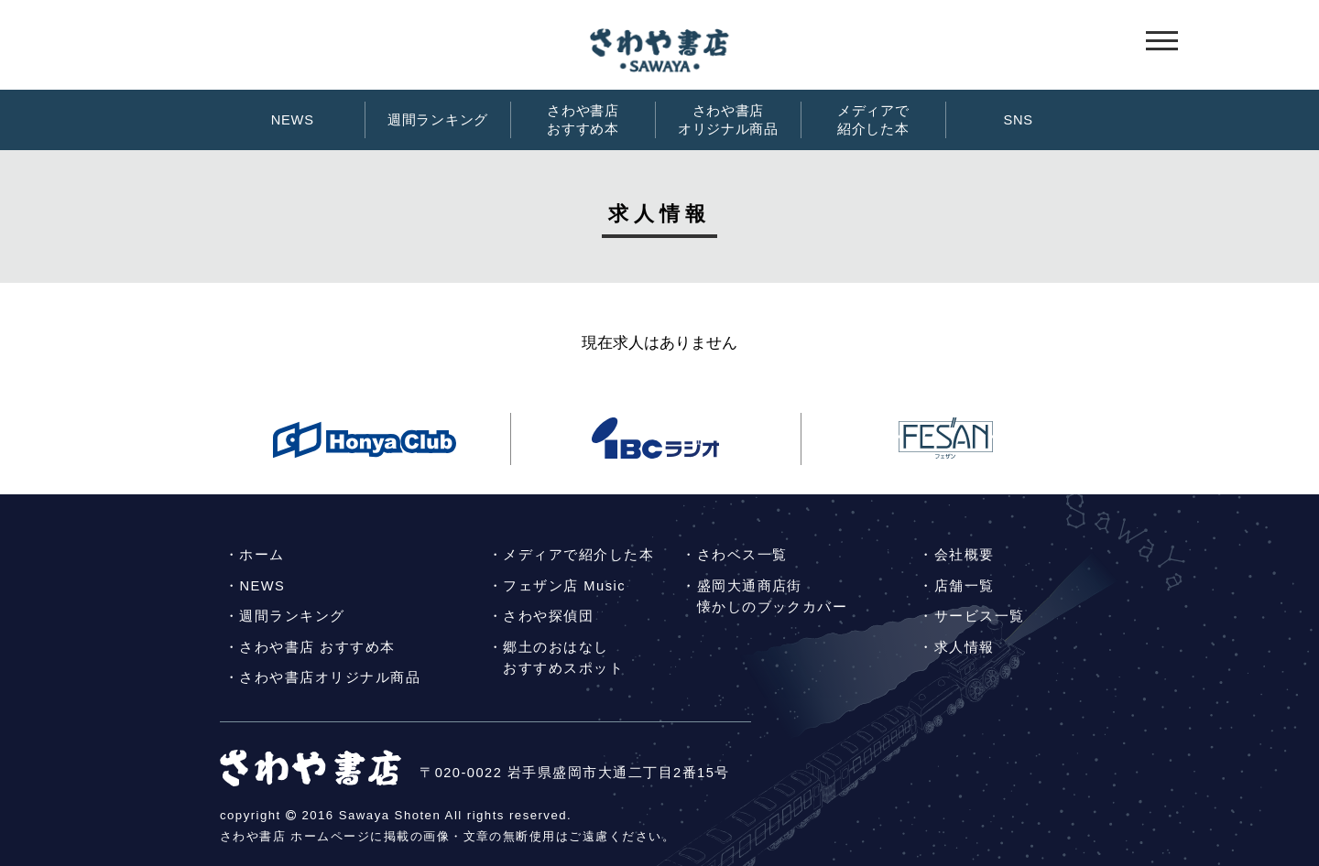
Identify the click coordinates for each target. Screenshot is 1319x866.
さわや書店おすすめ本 (583, 119)
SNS (1017, 120)
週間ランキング (437, 120)
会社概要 (964, 554)
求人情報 (964, 647)
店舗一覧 (964, 586)
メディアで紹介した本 (873, 119)
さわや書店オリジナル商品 (728, 119)
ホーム (261, 554)
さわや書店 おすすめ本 (317, 647)
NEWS (292, 120)
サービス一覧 (979, 616)
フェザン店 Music (564, 586)
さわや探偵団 (548, 616)
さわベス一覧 (742, 554)
